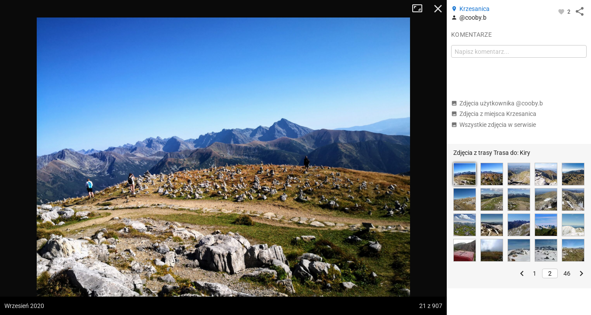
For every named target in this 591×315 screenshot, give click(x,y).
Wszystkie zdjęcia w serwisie (493, 124)
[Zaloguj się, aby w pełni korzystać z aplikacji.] (562, 11)
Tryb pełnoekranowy (420, 9)
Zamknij (438, 9)
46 (566, 273)
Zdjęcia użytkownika (497, 103)
